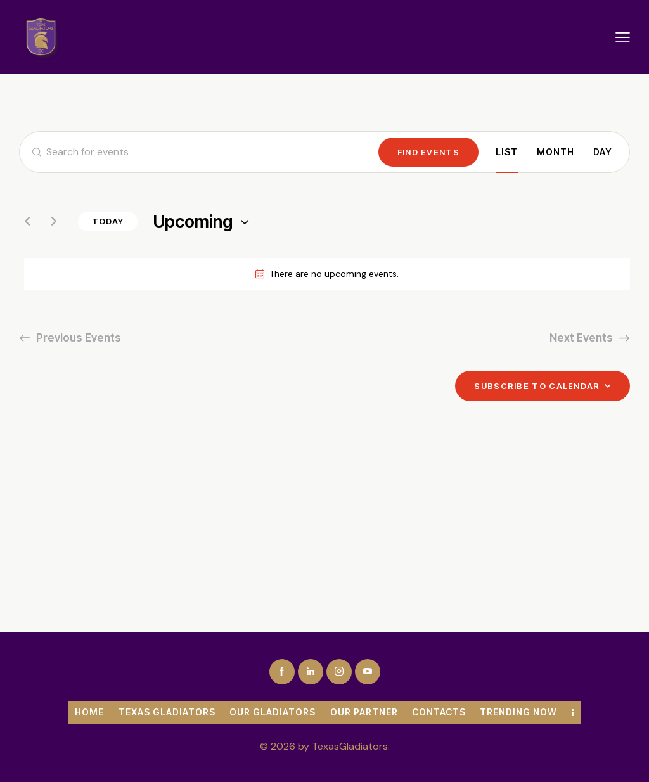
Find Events (428, 152)
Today (108, 221)
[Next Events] (53, 221)
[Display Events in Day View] (602, 152)
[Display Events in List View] (507, 152)
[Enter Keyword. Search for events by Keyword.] (199, 152)
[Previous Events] (27, 221)
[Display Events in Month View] (555, 152)
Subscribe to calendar (537, 386)
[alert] (327, 274)
